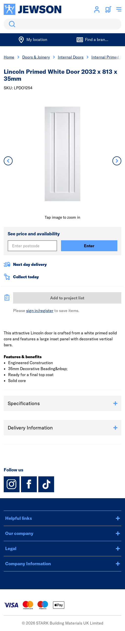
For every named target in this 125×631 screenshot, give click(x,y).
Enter (89, 245)
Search (11, 24)
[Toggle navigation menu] (118, 9)
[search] (62, 24)
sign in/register (39, 310)
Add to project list (67, 297)
